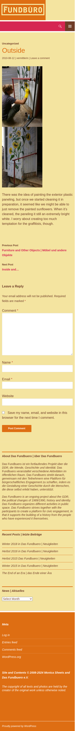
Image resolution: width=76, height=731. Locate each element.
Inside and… (37, 266)
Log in (6, 635)
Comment (10, 310)
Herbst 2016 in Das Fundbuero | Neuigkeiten (30, 551)
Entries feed (9, 642)
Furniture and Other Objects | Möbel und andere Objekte (37, 250)
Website (8, 396)
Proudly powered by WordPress (19, 726)
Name (7, 362)
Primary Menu (70, 26)
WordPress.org (11, 656)
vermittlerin (22, 58)
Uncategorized (10, 43)
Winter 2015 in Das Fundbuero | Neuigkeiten (30, 565)
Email (7, 379)
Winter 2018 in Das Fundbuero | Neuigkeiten (30, 544)
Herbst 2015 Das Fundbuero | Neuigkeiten (28, 558)
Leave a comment (40, 58)
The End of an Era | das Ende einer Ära (27, 573)
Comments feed (12, 649)
